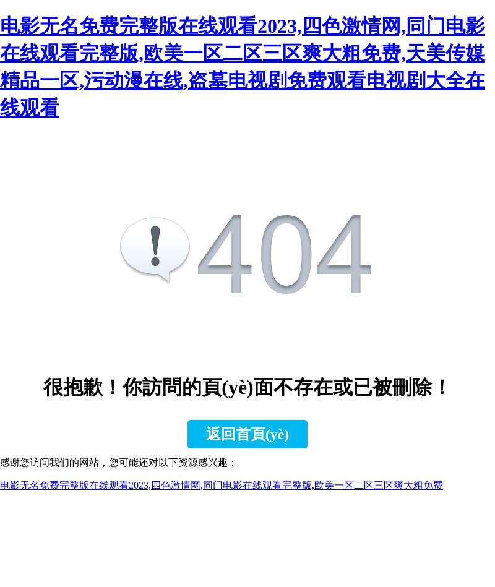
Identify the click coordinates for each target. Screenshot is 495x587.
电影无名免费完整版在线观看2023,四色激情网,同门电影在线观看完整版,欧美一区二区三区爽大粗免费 (221, 485)
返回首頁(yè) (248, 434)
